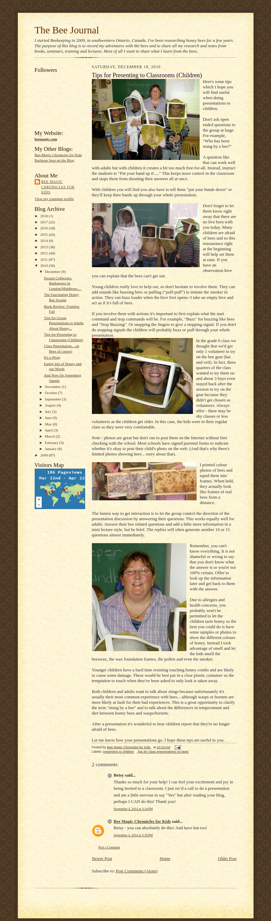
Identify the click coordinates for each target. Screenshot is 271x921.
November (53, 387)
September (53, 399)
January (51, 449)
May (49, 424)
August (51, 405)
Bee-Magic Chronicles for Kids (58, 155)
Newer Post (102, 858)
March (50, 436)
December (53, 272)
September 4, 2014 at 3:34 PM (133, 809)
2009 (44, 455)
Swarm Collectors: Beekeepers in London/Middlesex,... (62, 283)
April (49, 430)
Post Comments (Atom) (137, 870)
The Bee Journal (67, 30)
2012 (44, 253)
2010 (44, 265)
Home (165, 858)
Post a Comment (109, 847)
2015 (44, 234)
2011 (44, 259)
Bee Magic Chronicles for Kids (58, 187)
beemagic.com (46, 139)
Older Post (227, 858)
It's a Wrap (52, 357)
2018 (44, 216)
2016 (44, 228)
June (49, 418)
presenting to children (118, 751)
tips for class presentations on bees (163, 751)
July (48, 412)
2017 (44, 222)
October (51, 393)
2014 (44, 241)
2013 (44, 247)
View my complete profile (54, 199)
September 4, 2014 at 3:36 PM (133, 835)
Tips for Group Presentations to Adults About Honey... (63, 323)
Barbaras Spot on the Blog (54, 160)
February (52, 443)
